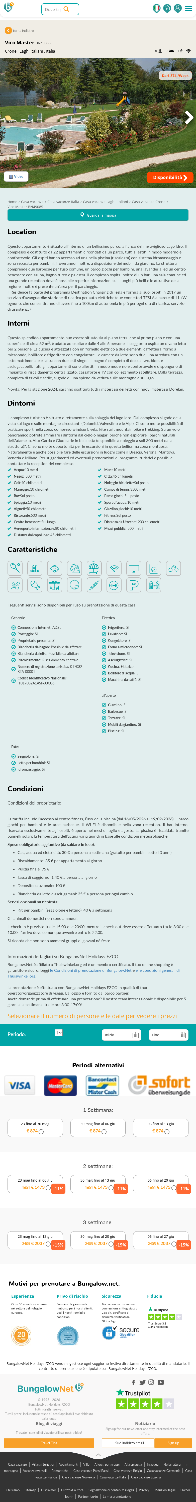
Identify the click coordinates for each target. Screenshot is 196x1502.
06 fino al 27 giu (160, 1241)
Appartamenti (68, 1464)
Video (16, 176)
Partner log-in (88, 1496)
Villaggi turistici (43, 1464)
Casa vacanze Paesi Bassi (91, 1471)
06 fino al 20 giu (160, 1185)
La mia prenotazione (117, 1496)
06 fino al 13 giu (160, 1127)
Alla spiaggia (133, 1464)
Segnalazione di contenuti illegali (111, 1490)
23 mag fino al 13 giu (35, 1241)
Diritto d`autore (72, 1490)
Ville (86, 1464)
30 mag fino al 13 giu (98, 1185)
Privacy (144, 1490)
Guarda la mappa (98, 215)
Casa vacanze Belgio (128, 1471)
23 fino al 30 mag (35, 1127)
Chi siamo (13, 1490)
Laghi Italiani (31, 51)
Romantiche (60, 1471)
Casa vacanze (17, 1464)
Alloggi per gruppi (107, 1464)
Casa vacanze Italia (113, 1477)
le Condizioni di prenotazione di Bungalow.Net (91, 970)
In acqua (152, 1464)
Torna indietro (23, 30)
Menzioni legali (164, 1490)
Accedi (178, 8)
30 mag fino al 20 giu (98, 1241)
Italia (50, 51)
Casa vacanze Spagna (146, 1477)
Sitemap (30, 1490)
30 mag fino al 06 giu (98, 1127)
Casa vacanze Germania (163, 1471)
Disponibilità (170, 177)
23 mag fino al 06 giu (35, 1185)
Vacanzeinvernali (35, 1471)
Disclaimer (48, 1490)
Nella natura (171, 1464)
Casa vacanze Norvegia (78, 1477)
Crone (11, 51)
